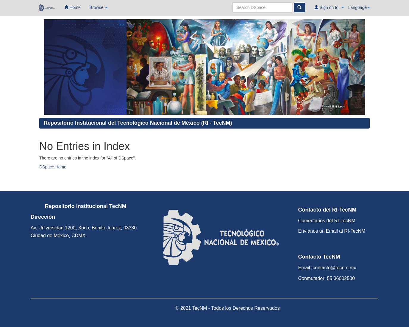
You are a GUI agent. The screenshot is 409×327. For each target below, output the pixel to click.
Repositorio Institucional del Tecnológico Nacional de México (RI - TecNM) (138, 123)
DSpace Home (52, 167)
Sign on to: (329, 7)
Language (359, 7)
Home (72, 7)
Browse (99, 7)
